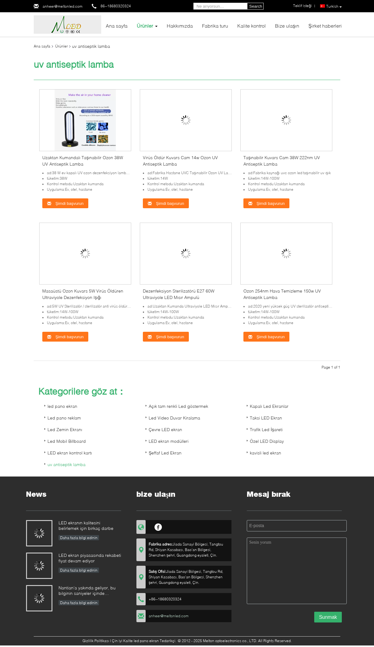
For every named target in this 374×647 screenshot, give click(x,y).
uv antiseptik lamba (67, 464)
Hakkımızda (180, 26)
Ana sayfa (117, 26)
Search (255, 6)
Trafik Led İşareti (266, 429)
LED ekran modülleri (169, 441)
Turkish (334, 6)
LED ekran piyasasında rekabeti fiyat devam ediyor (90, 558)
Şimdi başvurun (65, 203)
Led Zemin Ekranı (65, 429)
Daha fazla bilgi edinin (78, 537)
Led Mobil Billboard (67, 441)
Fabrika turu (215, 26)
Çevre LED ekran (165, 429)
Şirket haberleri (325, 26)
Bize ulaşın (287, 26)
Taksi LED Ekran (266, 417)
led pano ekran (62, 406)
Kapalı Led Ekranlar (269, 406)
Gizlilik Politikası (95, 640)
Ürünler (145, 26)
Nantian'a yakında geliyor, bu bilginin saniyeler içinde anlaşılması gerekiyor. (87, 591)
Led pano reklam (64, 417)
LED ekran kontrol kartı (70, 452)
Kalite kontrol (251, 26)
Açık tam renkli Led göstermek (178, 406)
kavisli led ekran (265, 452)
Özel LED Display (267, 441)
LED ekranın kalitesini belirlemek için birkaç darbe (86, 525)
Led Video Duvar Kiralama (174, 417)
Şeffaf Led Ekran (165, 452)
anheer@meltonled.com (62, 6)
